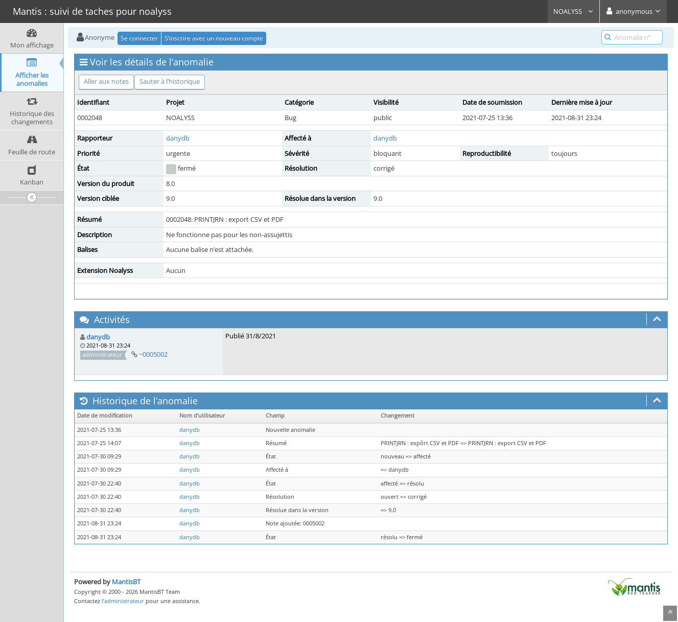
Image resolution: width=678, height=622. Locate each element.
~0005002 (153, 354)
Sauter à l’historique (169, 81)
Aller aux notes (106, 81)
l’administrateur (123, 601)
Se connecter (139, 38)
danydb (178, 138)
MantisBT (126, 581)
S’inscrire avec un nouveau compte (214, 38)
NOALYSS (573, 11)
